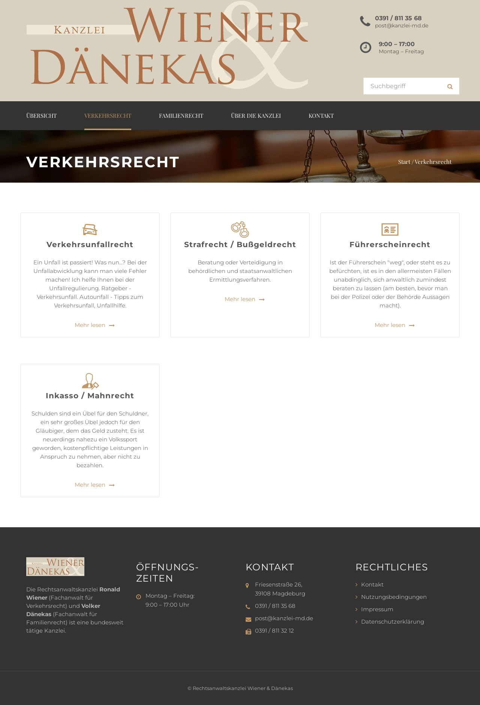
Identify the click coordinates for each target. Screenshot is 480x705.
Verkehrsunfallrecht (90, 244)
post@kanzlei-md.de (401, 25)
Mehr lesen (90, 325)
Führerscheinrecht (390, 244)
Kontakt (321, 115)
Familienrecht (181, 115)
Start (404, 161)
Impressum (377, 609)
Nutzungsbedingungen (394, 596)
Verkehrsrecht (107, 115)
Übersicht (41, 115)
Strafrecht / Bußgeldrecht (240, 244)
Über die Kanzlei (256, 115)
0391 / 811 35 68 (398, 18)
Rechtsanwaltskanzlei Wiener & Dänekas (243, 688)
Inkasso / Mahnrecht (90, 395)
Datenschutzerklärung (392, 621)
